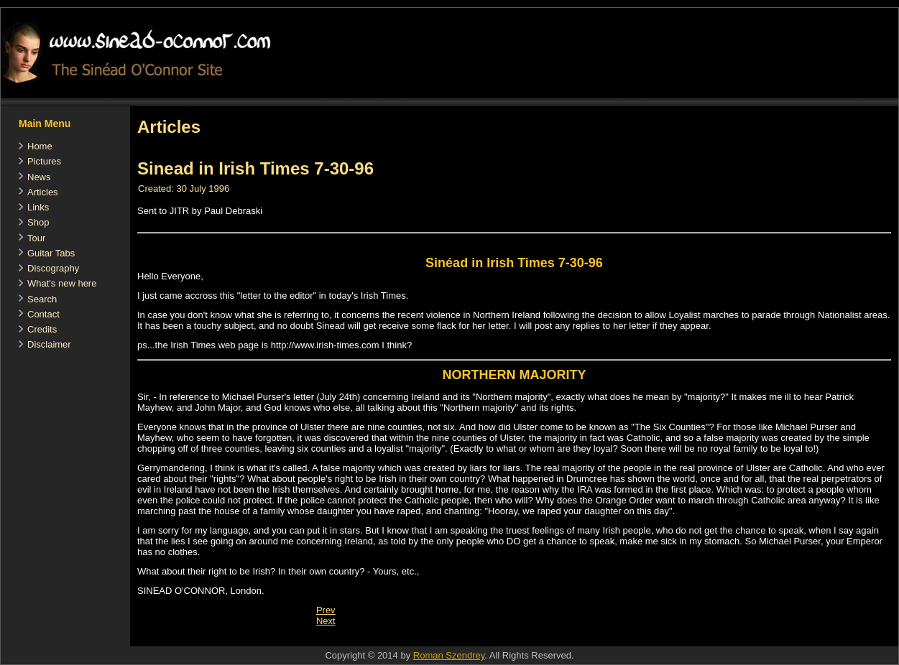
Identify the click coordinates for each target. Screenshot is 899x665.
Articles (42, 192)
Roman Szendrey (448, 655)
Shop (38, 222)
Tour (36, 238)
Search (42, 299)
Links (38, 207)
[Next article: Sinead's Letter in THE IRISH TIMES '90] (326, 620)
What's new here (61, 283)
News (39, 177)
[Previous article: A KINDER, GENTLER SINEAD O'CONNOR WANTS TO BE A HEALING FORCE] (326, 610)
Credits (42, 329)
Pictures (44, 161)
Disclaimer (49, 344)
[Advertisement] (391, 638)
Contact (43, 314)
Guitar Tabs (51, 253)
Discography (53, 268)
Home (39, 146)
